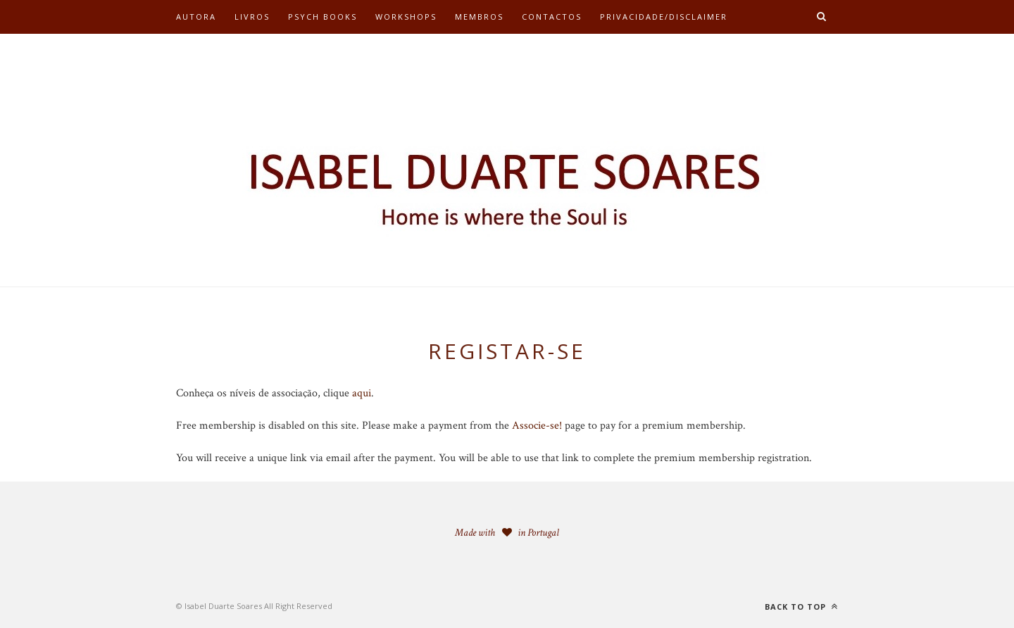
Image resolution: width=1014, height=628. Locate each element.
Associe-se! (537, 425)
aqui (361, 393)
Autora (196, 16)
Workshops (406, 16)
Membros (479, 16)
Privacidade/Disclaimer (663, 16)
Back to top (801, 606)
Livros (252, 16)
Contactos (552, 16)
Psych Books (322, 16)
